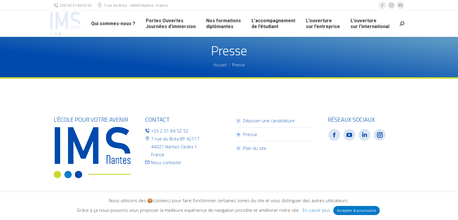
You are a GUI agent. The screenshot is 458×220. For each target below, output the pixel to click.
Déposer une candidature (269, 120)
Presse (250, 134)
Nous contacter (166, 162)
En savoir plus (316, 210)
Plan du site (254, 148)
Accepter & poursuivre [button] (356, 210)
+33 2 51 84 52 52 (169, 131)
